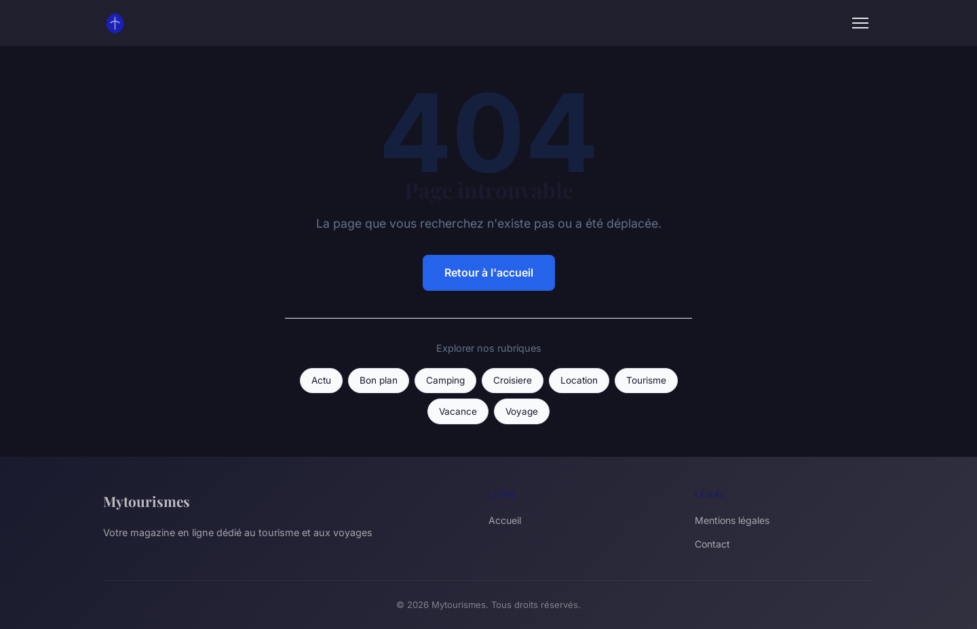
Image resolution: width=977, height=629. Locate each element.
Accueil (504, 520)
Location (579, 380)
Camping (445, 380)
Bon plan (379, 380)
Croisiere (512, 380)
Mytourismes (146, 500)
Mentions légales (732, 520)
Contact (712, 544)
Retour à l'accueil (488, 272)
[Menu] (860, 23)
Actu (321, 380)
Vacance (458, 411)
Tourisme (646, 380)
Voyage (521, 411)
